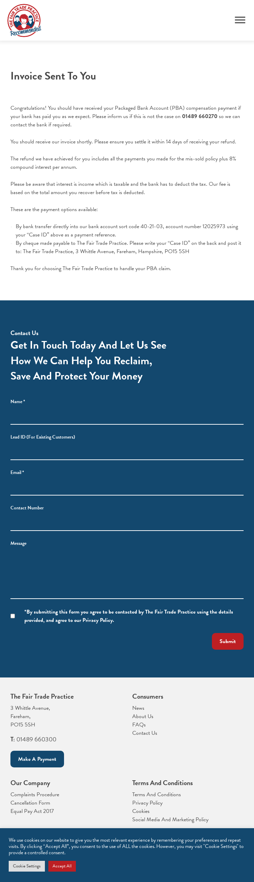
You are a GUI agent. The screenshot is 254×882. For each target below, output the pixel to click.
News (138, 708)
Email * (17, 472)
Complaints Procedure (34, 794)
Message (18, 543)
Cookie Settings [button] (27, 866)
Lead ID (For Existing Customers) (42, 437)
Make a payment (37, 759)
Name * (17, 401)
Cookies (141, 811)
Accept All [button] (62, 866)
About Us (142, 716)
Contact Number (27, 507)
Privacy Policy (147, 803)
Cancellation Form (30, 803)
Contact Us (144, 733)
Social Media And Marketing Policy (170, 819)
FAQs (139, 725)
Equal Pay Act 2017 (32, 811)
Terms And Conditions (156, 794)
